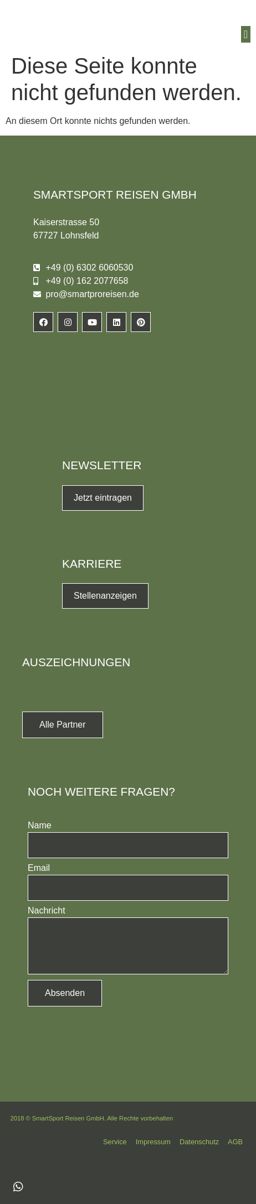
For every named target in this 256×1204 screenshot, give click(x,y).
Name (40, 825)
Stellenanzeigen (105, 595)
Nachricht (46, 910)
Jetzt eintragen (103, 497)
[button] (245, 34)
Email (39, 868)
